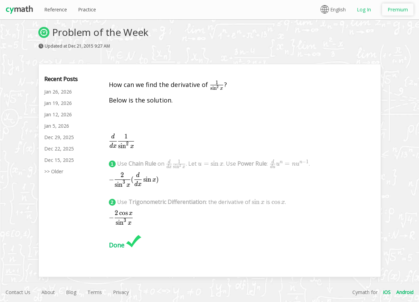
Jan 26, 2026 (58, 91)
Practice (87, 9)
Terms (94, 292)
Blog (71, 292)
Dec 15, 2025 (59, 160)
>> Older (53, 171)
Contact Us (18, 292)
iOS (387, 292)
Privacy (121, 292)
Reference (55, 9)
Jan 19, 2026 (58, 103)
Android (404, 292)
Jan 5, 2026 (56, 126)
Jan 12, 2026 (58, 114)
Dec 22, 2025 (59, 148)
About (48, 292)
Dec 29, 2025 (59, 137)
